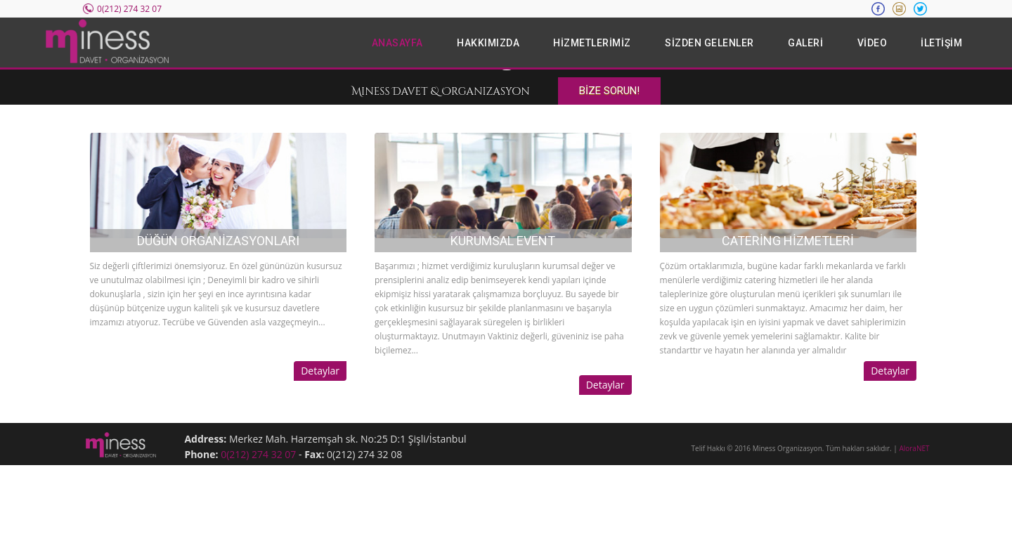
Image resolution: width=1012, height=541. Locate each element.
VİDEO (872, 42)
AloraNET (914, 448)
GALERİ (805, 42)
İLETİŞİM (941, 42)
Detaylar (320, 370)
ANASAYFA (397, 42)
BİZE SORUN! (609, 90)
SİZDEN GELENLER (709, 42)
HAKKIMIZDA (488, 42)
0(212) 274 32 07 (258, 454)
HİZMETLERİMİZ (592, 42)
